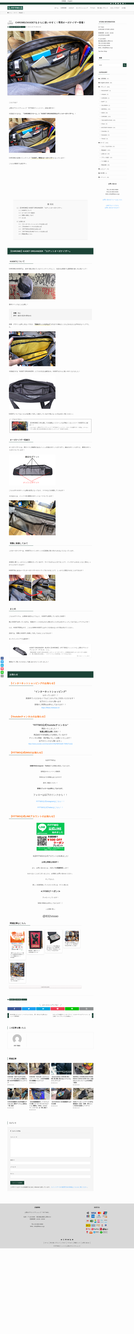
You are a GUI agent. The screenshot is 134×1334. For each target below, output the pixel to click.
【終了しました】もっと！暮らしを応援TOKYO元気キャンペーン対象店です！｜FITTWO (17, 955)
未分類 (103, 174)
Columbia (105, 131)
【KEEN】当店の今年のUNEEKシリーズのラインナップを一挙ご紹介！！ (17, 979)
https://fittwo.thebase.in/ (50, 708)
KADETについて (27, 210)
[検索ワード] (112, 65)
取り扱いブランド (55, 1242)
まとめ (24, 218)
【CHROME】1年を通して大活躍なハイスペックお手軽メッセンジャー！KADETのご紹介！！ (58, 424)
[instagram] (113, 4)
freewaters (105, 135)
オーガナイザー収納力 (28, 213)
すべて (104, 143)
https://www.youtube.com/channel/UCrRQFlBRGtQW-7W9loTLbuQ (50, 744)
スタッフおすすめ (108, 147)
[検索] (125, 4)
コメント (13, 1137)
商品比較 (105, 165)
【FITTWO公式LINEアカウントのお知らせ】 (35, 231)
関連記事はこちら (27, 234)
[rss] (120, 4)
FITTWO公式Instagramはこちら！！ (50, 801)
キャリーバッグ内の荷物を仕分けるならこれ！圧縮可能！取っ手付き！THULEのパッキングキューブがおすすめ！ (53, 948)
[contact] (123, 4)
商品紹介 (12, 26)
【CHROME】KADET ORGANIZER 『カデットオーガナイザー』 (41, 208)
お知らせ (22, 221)
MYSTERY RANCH (108, 128)
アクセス (69, 1242)
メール (13, 1167)
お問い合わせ (85, 1242)
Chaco (104, 124)
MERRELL (105, 109)
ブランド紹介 (106, 158)
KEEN (104, 113)
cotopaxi (104, 94)
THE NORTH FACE (108, 120)
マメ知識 (105, 162)
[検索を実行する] (125, 65)
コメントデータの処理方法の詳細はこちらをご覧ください (69, 1187)
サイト (12, 1173)
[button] (14, 1008)
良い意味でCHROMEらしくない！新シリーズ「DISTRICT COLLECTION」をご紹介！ (72, 944)
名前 (12, 1160)
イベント (104, 178)
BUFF (104, 102)
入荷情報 (104, 78)
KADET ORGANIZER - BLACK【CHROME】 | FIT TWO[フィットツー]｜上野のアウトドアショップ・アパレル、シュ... (58, 649)
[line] (115, 4)
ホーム (46, 1242)
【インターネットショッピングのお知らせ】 (35, 224)
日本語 (64, 1)
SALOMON (105, 105)
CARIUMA (105, 98)
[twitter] (111, 4)
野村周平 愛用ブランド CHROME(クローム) (35, 951)
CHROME (17, 26)
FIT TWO (17, 1046)
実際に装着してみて (28, 215)
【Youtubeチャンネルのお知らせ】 (32, 226)
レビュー (23, 26)
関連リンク (77, 1242)
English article (106, 83)
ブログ (63, 1242)
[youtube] (118, 4)
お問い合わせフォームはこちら (112, 200)
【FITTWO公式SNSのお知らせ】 (32, 229)
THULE (104, 139)
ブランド (105, 87)
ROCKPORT (106, 90)
